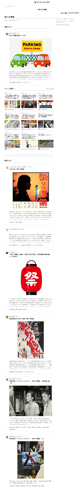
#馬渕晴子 (17, 427)
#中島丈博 (11, 427)
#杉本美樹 (11, 309)
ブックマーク (8, 93)
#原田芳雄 (28, 245)
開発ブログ (72, 21)
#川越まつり (19, 82)
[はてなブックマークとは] (14, 88)
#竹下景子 (40, 245)
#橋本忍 (34, 427)
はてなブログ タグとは (61, 21)
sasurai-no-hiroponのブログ (15, 229)
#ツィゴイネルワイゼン (28, 371)
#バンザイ (34, 245)
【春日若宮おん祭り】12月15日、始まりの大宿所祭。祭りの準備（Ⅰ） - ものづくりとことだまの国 (28, 117)
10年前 (20, 378)
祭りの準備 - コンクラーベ (45, 135)
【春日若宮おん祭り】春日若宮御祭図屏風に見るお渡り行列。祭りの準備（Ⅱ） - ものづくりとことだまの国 (29, 97)
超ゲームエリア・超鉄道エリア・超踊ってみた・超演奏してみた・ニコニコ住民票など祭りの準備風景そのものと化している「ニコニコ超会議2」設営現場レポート (12, 136)
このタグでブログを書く (73, 12)
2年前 (18, 33)
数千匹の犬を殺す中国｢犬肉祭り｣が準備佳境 (45, 116)
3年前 (30, 166)
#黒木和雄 (34, 486)
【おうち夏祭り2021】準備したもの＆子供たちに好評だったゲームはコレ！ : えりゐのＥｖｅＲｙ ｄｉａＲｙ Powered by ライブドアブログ (46, 97)
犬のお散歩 (11, 252)
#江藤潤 (23, 245)
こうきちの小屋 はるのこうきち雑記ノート (18, 166)
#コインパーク (27, 82)
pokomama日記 (12, 33)
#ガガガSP (12, 222)
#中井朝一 (39, 427)
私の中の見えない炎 (13, 378)
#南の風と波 (12, 429)
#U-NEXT (24, 309)
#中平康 (29, 427)
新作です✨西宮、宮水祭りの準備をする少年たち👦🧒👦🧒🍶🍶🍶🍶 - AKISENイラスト (12, 117)
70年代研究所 (12, 316)
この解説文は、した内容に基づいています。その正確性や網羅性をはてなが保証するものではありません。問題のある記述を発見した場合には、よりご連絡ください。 (12, 21)
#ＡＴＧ (18, 245)
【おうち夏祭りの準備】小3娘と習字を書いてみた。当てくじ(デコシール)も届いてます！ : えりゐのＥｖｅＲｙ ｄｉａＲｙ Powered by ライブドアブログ (12, 97)
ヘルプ (68, 21)
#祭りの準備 (12, 82)
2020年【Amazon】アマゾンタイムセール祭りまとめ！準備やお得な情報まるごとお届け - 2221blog (29, 136)
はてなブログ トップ (10, 6)
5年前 (23, 229)
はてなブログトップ (60, 22)
